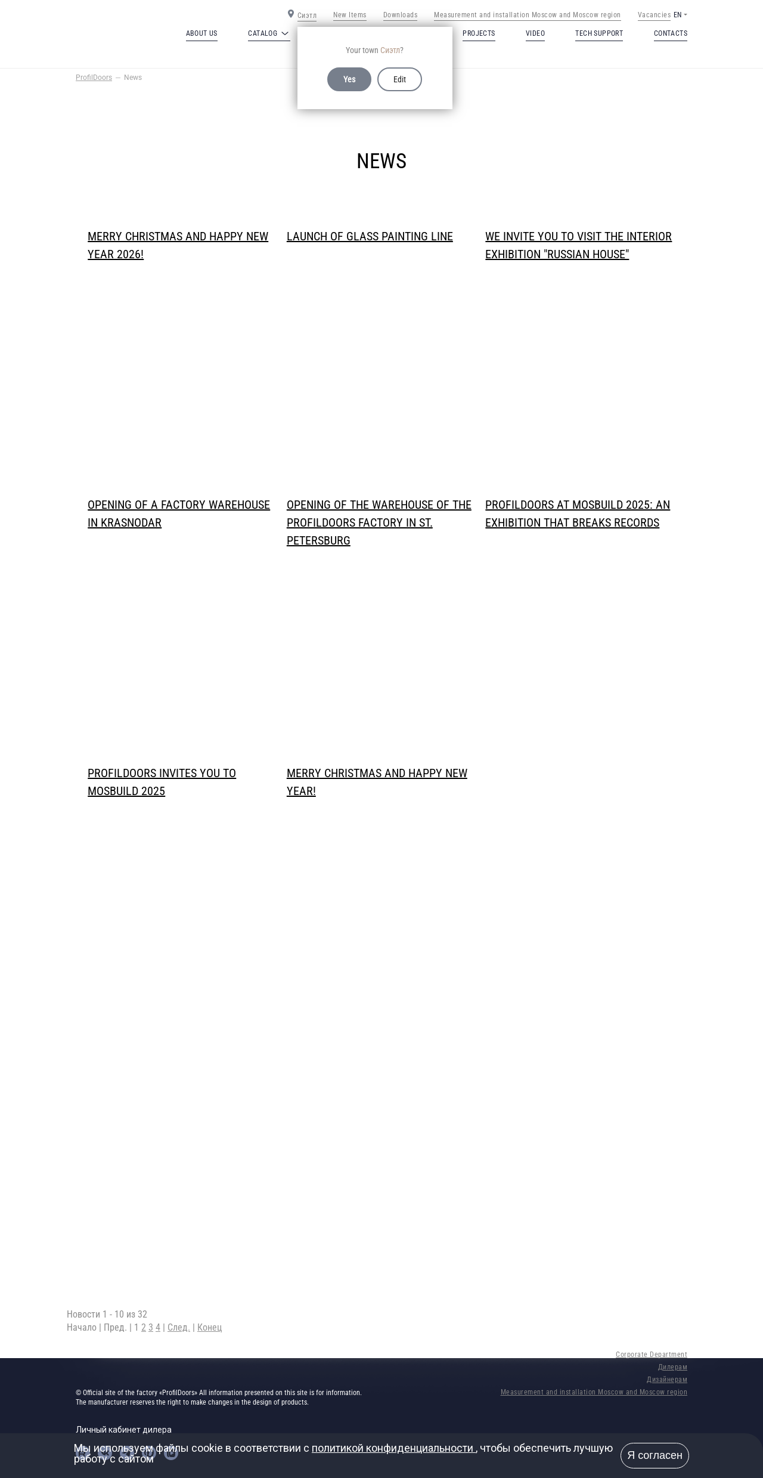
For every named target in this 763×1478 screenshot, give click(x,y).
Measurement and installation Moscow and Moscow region (527, 15)
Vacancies (654, 15)
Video (535, 33)
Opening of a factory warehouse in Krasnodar (179, 513)
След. (179, 1327)
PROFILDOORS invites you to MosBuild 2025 (162, 782)
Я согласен (655, 1455)
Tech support (599, 33)
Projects (479, 33)
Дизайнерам (667, 1379)
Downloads (400, 15)
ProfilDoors (94, 77)
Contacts (670, 33)
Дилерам (673, 1367)
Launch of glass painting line (370, 236)
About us (202, 33)
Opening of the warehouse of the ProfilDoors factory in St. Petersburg (379, 514)
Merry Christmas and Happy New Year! (377, 782)
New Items (350, 15)
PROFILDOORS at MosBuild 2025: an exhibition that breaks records (577, 513)
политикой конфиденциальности (394, 1448)
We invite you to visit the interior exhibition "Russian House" (578, 245)
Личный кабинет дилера (124, 1429)
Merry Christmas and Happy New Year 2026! (178, 245)
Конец (209, 1327)
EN (677, 15)
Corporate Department (651, 1354)
